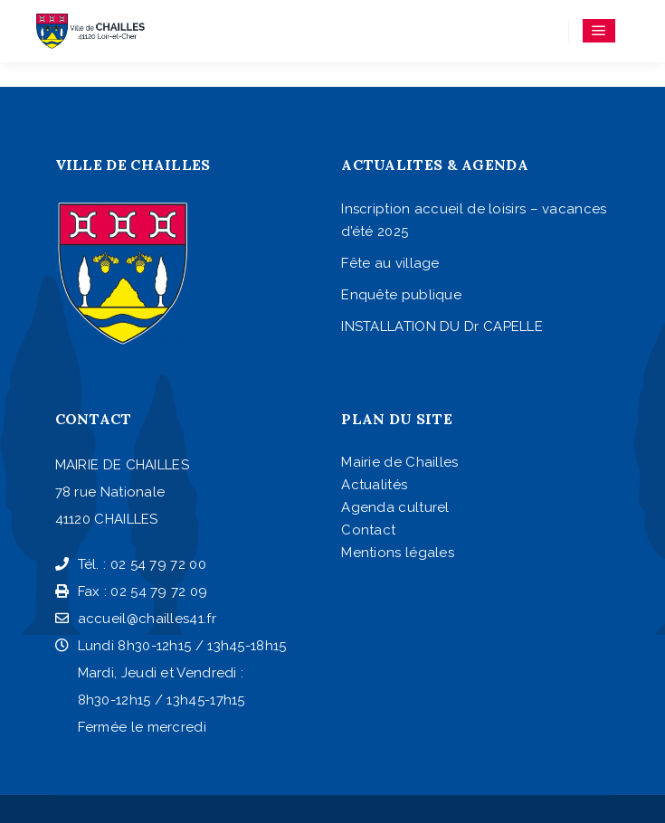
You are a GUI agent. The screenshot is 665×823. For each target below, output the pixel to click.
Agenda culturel (395, 507)
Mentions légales (397, 552)
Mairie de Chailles (399, 462)
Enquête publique (401, 295)
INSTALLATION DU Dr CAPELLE (442, 326)
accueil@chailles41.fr (135, 618)
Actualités (374, 485)
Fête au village (390, 263)
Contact (368, 530)
